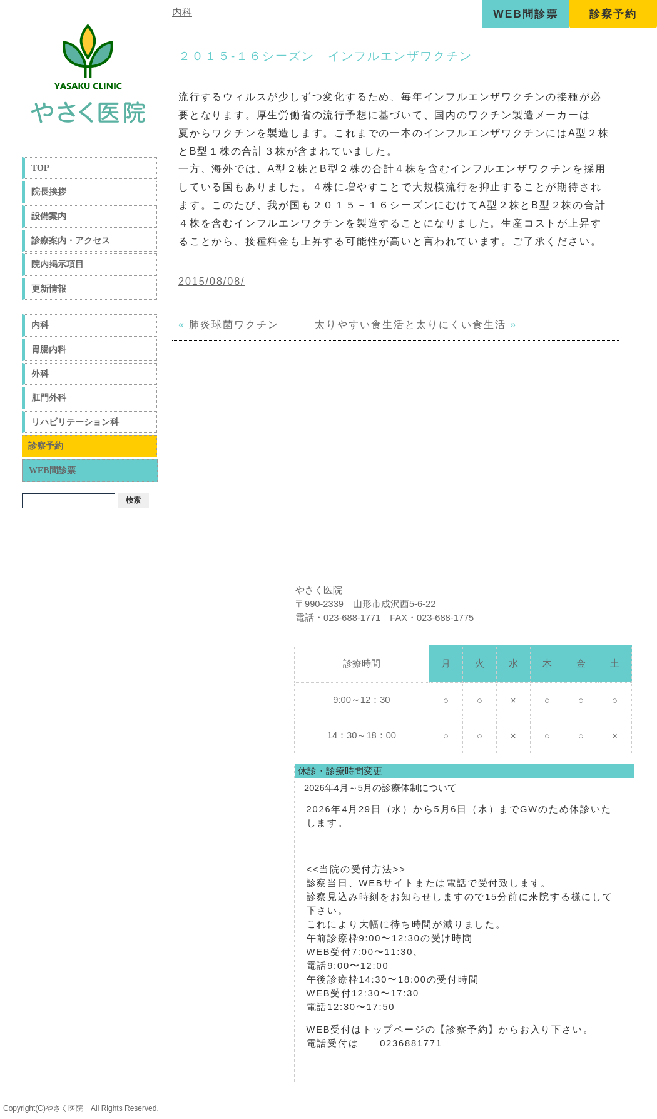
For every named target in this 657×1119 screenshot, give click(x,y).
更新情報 (48, 289)
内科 (40, 325)
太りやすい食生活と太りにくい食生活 (410, 324)
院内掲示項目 (57, 264)
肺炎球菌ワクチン (234, 324)
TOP (40, 168)
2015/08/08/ (211, 281)
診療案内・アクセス (70, 240)
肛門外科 (48, 397)
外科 (40, 374)
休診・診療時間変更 (340, 771)
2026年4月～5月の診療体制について (380, 788)
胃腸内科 (48, 349)
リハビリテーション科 (75, 422)
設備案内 (48, 216)
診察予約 (613, 14)
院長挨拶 (48, 192)
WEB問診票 (525, 14)
